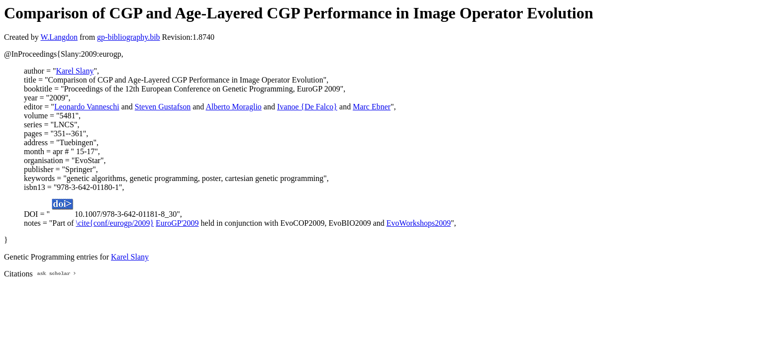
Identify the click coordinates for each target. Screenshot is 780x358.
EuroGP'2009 (177, 223)
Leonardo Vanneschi (86, 106)
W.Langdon (59, 37)
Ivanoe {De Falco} (307, 106)
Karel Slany (75, 71)
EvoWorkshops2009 (419, 223)
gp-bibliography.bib (128, 37)
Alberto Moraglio (233, 106)
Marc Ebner (371, 106)
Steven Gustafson (163, 106)
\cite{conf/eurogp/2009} (115, 223)
